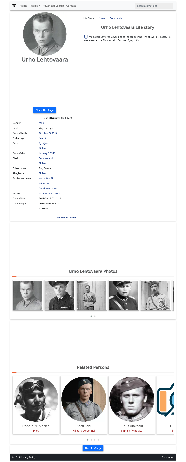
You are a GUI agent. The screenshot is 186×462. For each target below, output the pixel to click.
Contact (71, 5)
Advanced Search (53, 5)
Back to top (168, 457)
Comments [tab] (116, 18)
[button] (91, 316)
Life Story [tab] (88, 18)
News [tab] (102, 18)
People (34, 5)
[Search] (154, 6)
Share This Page (45, 110)
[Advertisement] (44, 84)
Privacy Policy (27, 457)
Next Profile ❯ (93, 448)
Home (23, 5)
